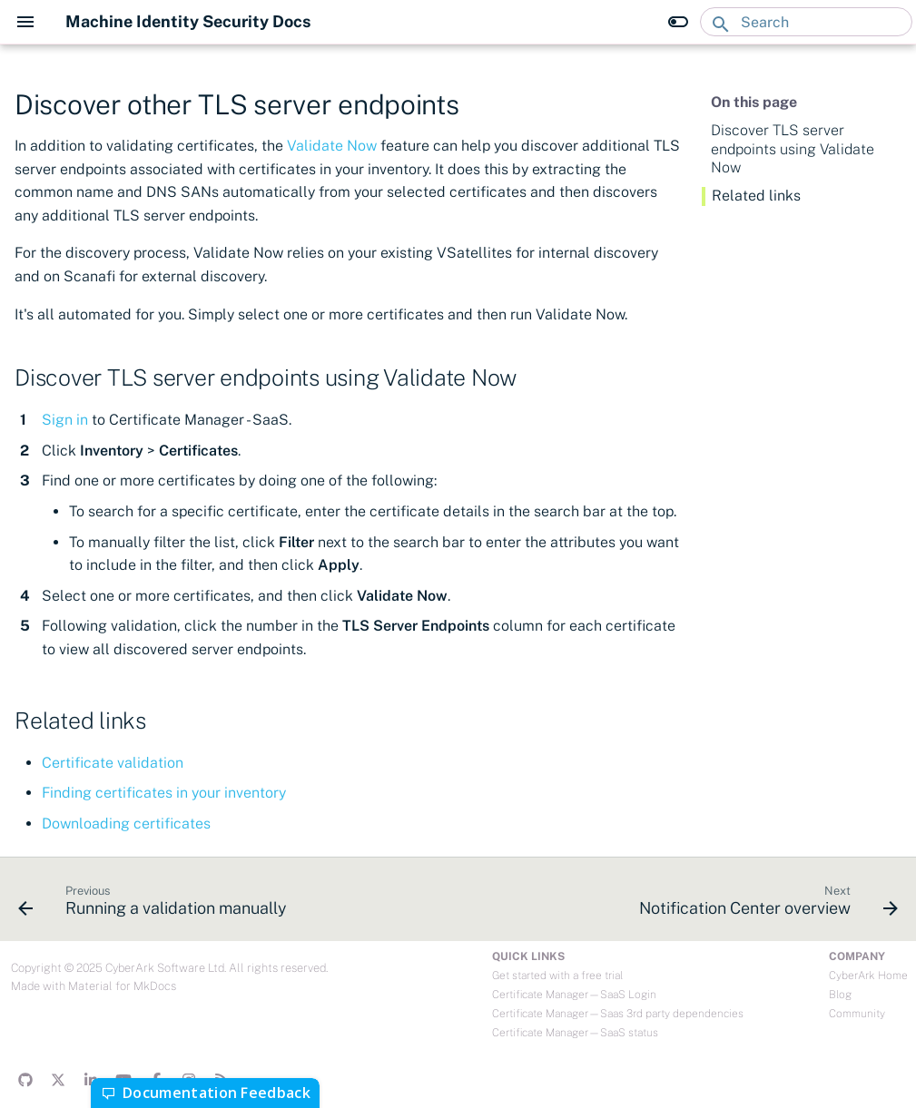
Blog (840, 994)
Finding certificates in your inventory (164, 792)
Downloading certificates (126, 823)
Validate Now (332, 145)
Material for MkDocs (122, 986)
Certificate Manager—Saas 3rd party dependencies (618, 1013)
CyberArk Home (868, 975)
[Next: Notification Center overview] (765, 904)
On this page (754, 102)
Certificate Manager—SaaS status (575, 1032)
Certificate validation (112, 762)
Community (857, 1013)
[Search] (806, 21)
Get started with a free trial (557, 975)
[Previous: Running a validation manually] (156, 904)
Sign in (65, 419)
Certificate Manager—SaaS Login (574, 994)
